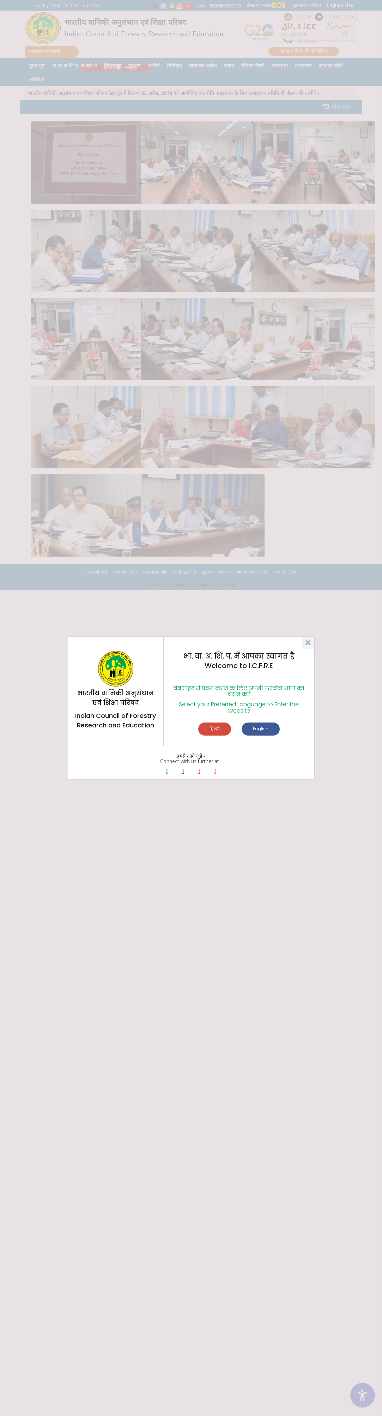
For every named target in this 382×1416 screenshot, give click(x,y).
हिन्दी (215, 729)
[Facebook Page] (167, 771)
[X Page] (183, 771)
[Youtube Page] (199, 771)
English (260, 729)
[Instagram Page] (215, 771)
